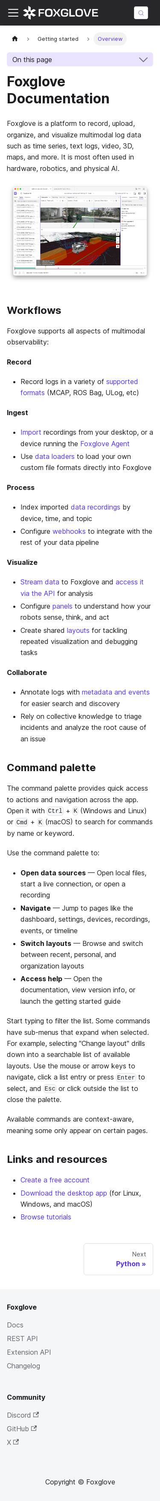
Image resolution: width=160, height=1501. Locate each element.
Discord (23, 1415)
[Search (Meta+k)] (141, 12)
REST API (22, 1338)
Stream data (39, 582)
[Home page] (15, 39)
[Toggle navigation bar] (13, 12)
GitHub (22, 1428)
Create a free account (55, 1180)
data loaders (55, 456)
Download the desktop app (63, 1193)
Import (30, 432)
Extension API (29, 1352)
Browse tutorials (45, 1217)
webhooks (69, 531)
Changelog (23, 1365)
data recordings (95, 507)
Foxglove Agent (105, 443)
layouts (78, 630)
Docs (15, 1325)
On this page (32, 59)
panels (62, 606)
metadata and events (116, 692)
